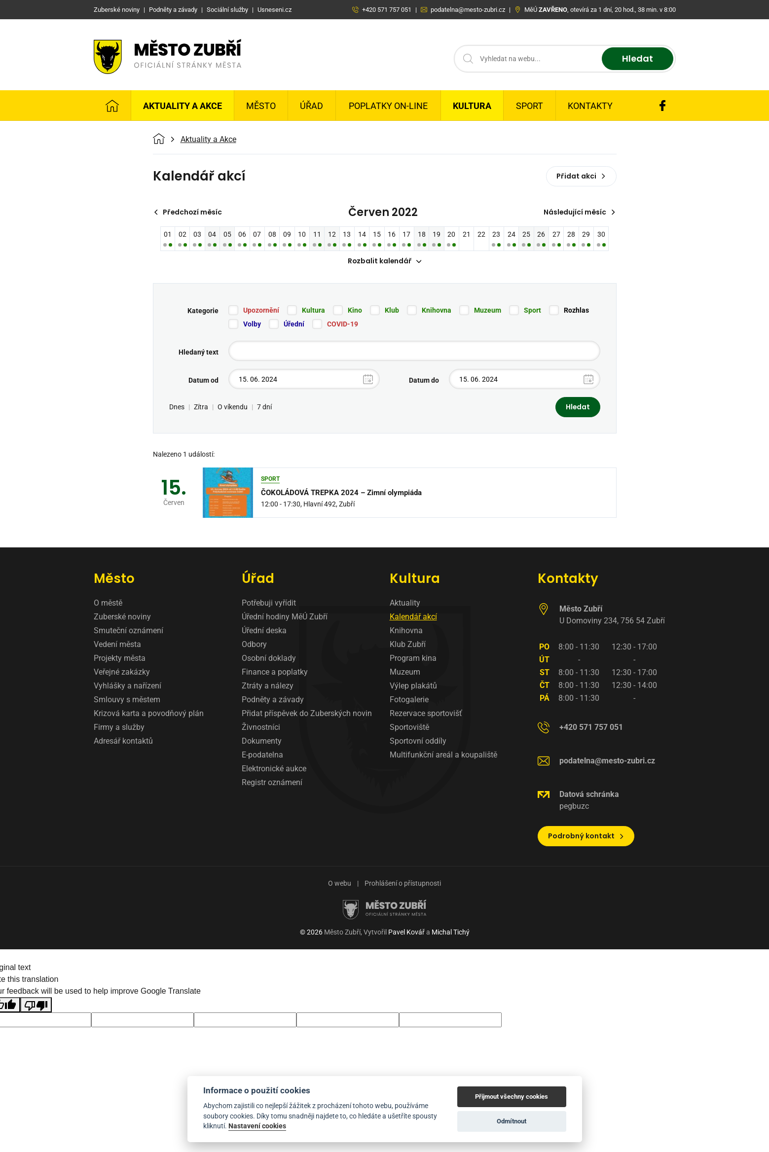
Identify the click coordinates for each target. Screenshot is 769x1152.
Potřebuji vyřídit (269, 603)
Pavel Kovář (406, 932)
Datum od (203, 381)
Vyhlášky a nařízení (127, 686)
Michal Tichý (451, 932)
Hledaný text (199, 353)
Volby (252, 324)
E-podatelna (262, 755)
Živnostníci (261, 727)
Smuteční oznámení (128, 631)
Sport (529, 106)
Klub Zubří (408, 644)
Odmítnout (511, 1121)
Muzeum (487, 311)
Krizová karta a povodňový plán (149, 714)
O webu (339, 884)
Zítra (201, 407)
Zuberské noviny (122, 617)
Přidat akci (581, 176)
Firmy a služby (119, 727)
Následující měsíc (579, 212)
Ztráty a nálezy (267, 686)
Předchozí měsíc (188, 212)
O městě (108, 603)
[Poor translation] (36, 1005)
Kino (355, 311)
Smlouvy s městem (127, 700)
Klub (392, 311)
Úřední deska (264, 631)
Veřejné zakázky (122, 672)
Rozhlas (576, 311)
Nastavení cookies (257, 1126)
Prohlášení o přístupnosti (403, 884)
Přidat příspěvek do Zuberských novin (307, 714)
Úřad (311, 106)
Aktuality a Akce (182, 106)
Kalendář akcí (413, 617)
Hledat (637, 59)
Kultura (472, 106)
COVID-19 (342, 324)
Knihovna (436, 311)
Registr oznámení (272, 783)
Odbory (254, 644)
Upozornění (261, 311)
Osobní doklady (269, 658)
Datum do (424, 381)
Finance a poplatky (275, 672)
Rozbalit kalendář (384, 261)
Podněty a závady (273, 700)
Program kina (413, 658)
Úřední (294, 324)
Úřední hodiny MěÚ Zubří (285, 617)
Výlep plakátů (413, 686)
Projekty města (120, 658)
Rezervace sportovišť (426, 714)
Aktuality (405, 603)
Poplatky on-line (388, 106)
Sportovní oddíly (418, 741)
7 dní (264, 407)
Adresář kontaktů (123, 741)
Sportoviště (409, 727)
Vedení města (117, 644)
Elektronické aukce (274, 769)
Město (261, 106)
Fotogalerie (409, 700)
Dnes (176, 407)
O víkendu (233, 407)
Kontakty (590, 106)
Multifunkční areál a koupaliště (443, 755)
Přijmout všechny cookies (511, 1096)
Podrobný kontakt (586, 836)
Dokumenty (262, 741)
